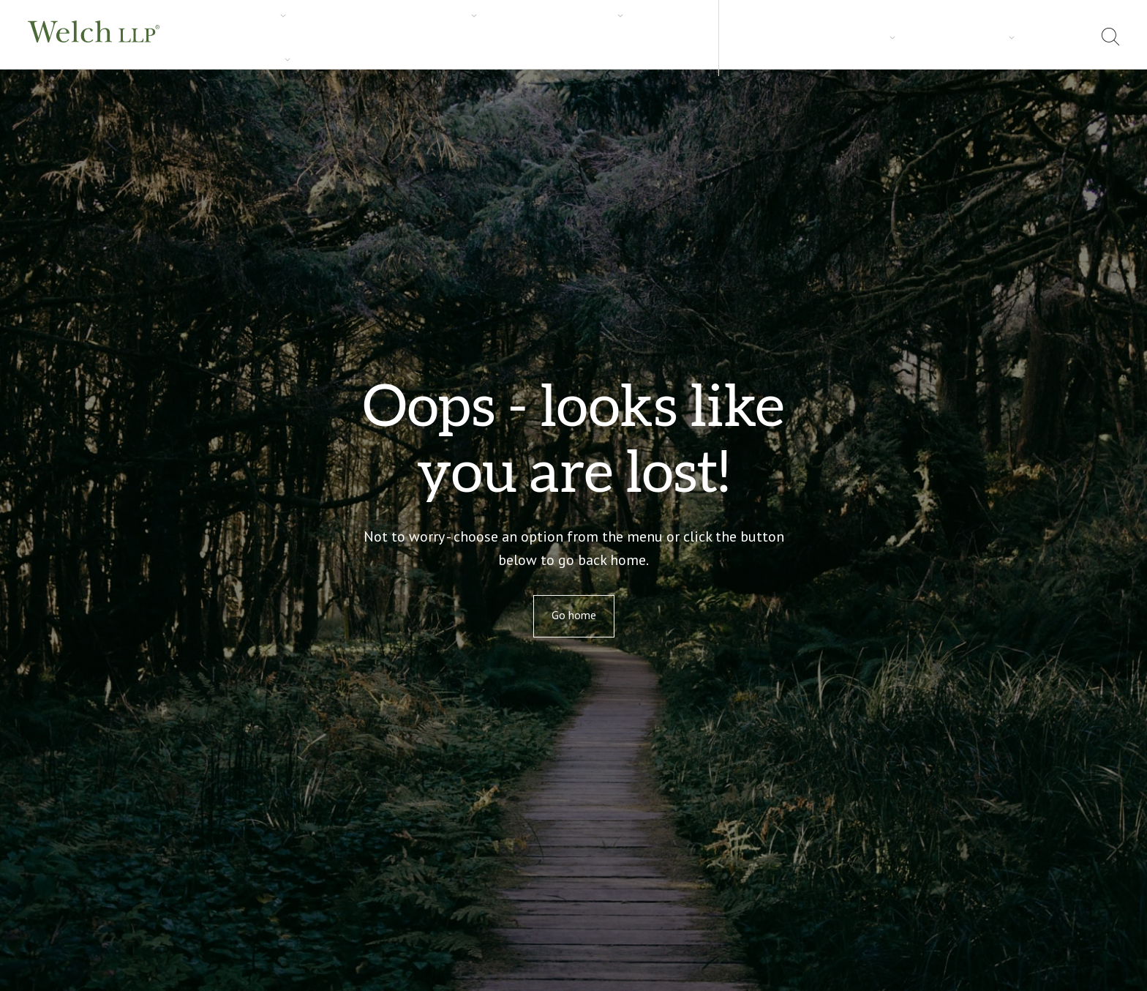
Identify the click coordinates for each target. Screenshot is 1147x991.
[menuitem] (1069, 39)
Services (216, 37)
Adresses (1014, 36)
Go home (574, 614)
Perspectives (422, 37)
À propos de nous (924, 36)
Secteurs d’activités (313, 37)
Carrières (504, 37)
